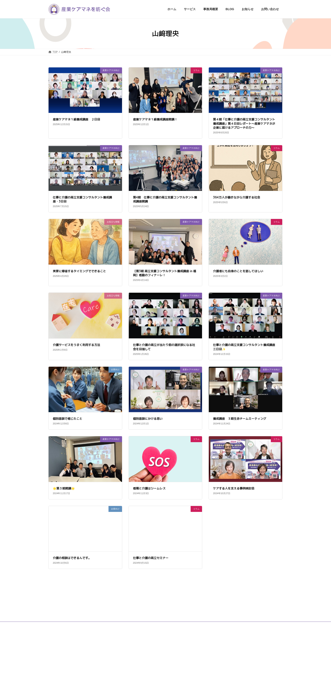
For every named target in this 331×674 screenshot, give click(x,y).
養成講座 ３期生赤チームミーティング (239, 419)
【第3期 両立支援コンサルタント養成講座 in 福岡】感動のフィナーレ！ (164, 273)
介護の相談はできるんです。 (72, 558)
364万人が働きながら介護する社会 (236, 197)
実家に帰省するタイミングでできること (79, 271)
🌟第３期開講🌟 (65, 488)
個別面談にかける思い (148, 419)
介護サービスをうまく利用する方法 (76, 345)
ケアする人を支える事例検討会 (233, 488)
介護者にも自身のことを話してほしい (238, 271)
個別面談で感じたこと (67, 419)
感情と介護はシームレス (149, 488)
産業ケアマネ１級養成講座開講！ (155, 119)
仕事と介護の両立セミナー (150, 558)
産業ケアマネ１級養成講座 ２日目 (76, 119)
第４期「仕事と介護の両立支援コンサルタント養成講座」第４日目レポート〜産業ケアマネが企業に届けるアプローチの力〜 (244, 123)
